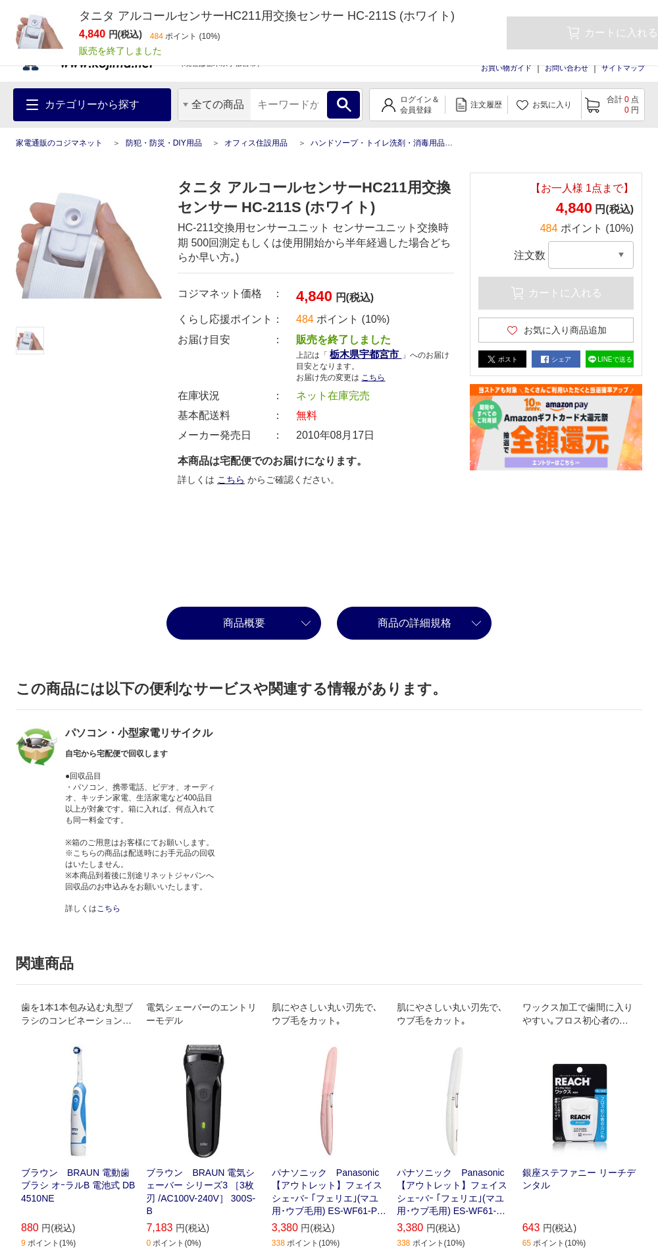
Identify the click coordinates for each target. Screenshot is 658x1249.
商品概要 (244, 622)
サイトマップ (623, 68)
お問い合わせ (566, 68)
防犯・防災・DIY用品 (164, 143)
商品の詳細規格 (414, 622)
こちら (373, 377)
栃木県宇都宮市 (365, 354)
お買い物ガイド (506, 68)
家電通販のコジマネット (59, 143)
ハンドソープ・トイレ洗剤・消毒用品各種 (386, 143)
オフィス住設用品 (256, 143)
